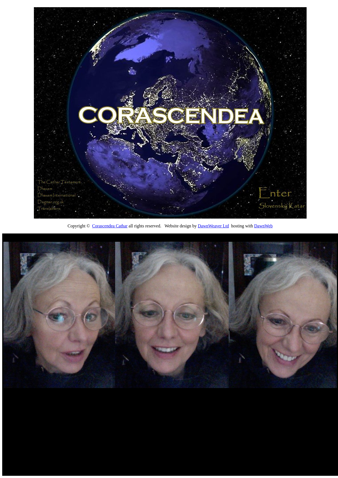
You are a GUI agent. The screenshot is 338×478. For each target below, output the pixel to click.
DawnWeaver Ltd (213, 226)
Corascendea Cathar (109, 226)
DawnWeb (263, 226)
